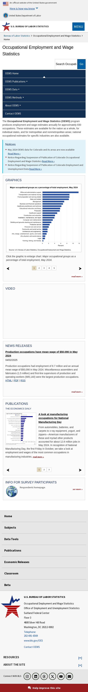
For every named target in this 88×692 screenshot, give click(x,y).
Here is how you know (22, 8)
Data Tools (11, 539)
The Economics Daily (18, 408)
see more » (77, 489)
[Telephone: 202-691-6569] (52, 634)
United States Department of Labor (22, 15)
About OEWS (12, 105)
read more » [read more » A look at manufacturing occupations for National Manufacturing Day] (38, 456)
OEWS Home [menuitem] (12, 73)
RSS (22, 380)
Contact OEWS (32, 647)
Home (8, 516)
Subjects (10, 527)
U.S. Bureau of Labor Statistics (30, 26)
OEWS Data (11, 89)
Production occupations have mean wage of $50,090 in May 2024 (42, 353)
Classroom (11, 573)
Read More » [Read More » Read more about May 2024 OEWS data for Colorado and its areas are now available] (14, 153)
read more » (76, 276)
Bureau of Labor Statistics (17, 35)
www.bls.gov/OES (33, 640)
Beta (7, 585)
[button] (80, 658)
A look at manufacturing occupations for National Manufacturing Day (53, 418)
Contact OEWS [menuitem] (13, 113)
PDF (16, 380)
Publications (12, 550)
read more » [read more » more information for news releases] (76, 391)
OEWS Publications (15, 81)
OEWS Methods (13, 97)
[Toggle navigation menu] (78, 26)
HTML (9, 380)
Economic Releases (16, 562)
